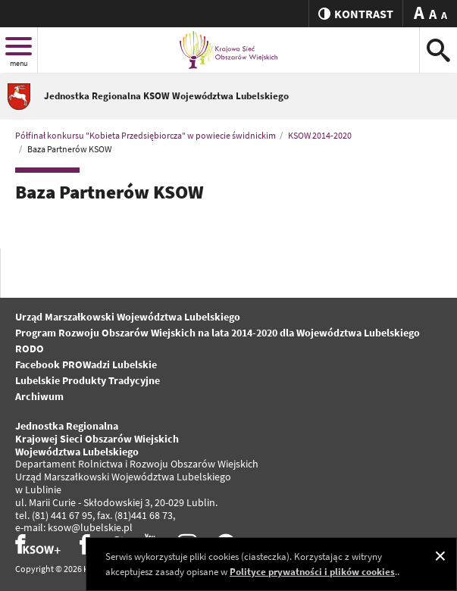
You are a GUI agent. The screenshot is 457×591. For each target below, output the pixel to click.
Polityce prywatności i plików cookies (312, 571)
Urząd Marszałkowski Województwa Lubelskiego (127, 317)
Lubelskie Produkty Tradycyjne (87, 380)
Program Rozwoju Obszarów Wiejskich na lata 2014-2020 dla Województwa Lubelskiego (217, 332)
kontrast (355, 13)
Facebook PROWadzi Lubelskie (86, 364)
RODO (29, 348)
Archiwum (39, 396)
